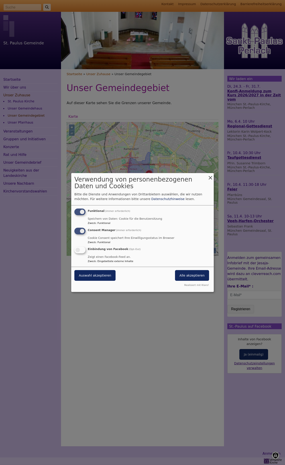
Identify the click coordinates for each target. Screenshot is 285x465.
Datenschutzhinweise (168, 199)
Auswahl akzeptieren (95, 275)
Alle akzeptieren (192, 275)
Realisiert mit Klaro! (196, 285)
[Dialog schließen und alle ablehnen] (210, 176)
